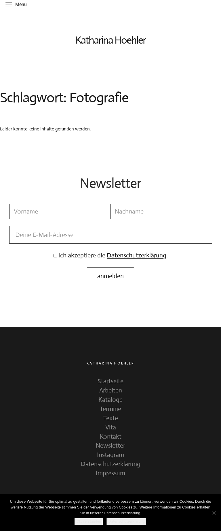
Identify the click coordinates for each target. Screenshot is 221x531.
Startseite (110, 381)
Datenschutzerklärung (110, 464)
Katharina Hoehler (110, 40)
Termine (110, 409)
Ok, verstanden (89, 521)
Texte (110, 418)
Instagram (110, 455)
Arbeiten (110, 390)
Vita (110, 427)
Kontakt (110, 436)
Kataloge (110, 399)
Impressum (110, 473)
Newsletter (110, 445)
